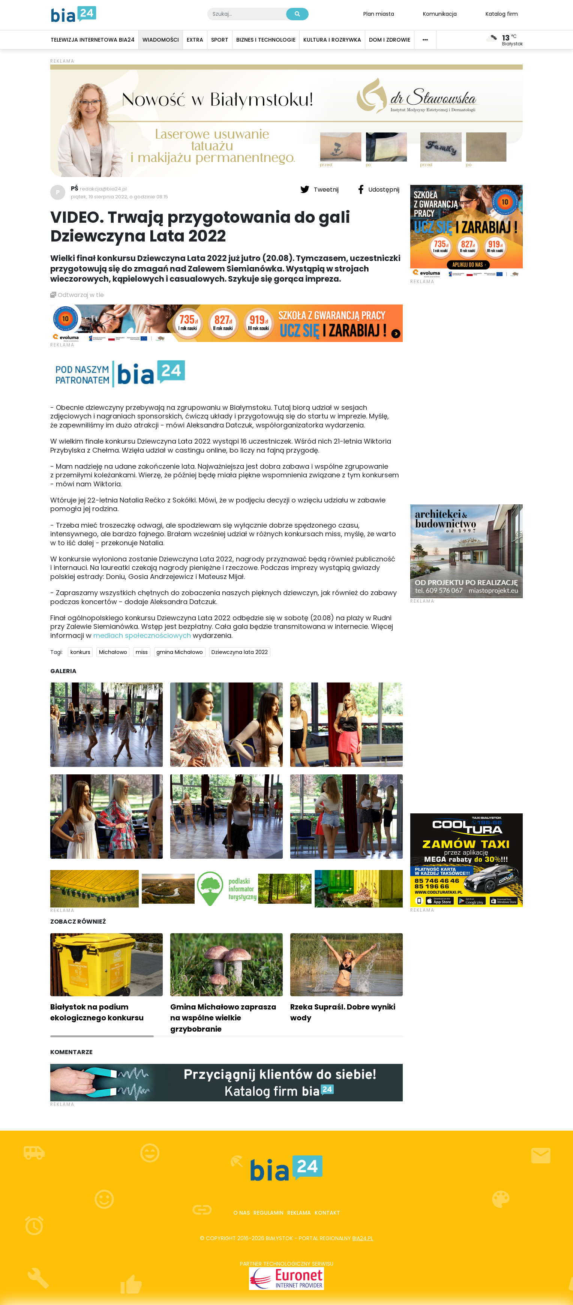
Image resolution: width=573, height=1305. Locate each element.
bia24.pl (362, 1238)
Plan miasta (378, 13)
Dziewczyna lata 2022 (240, 652)
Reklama (299, 1212)
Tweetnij (320, 189)
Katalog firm (502, 13)
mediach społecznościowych (142, 635)
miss (142, 652)
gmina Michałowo (179, 652)
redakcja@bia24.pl (103, 188)
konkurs (80, 652)
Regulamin (269, 1212)
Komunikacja (440, 13)
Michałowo (113, 652)
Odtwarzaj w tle (77, 295)
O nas (241, 1212)
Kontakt (327, 1212)
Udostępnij (378, 189)
